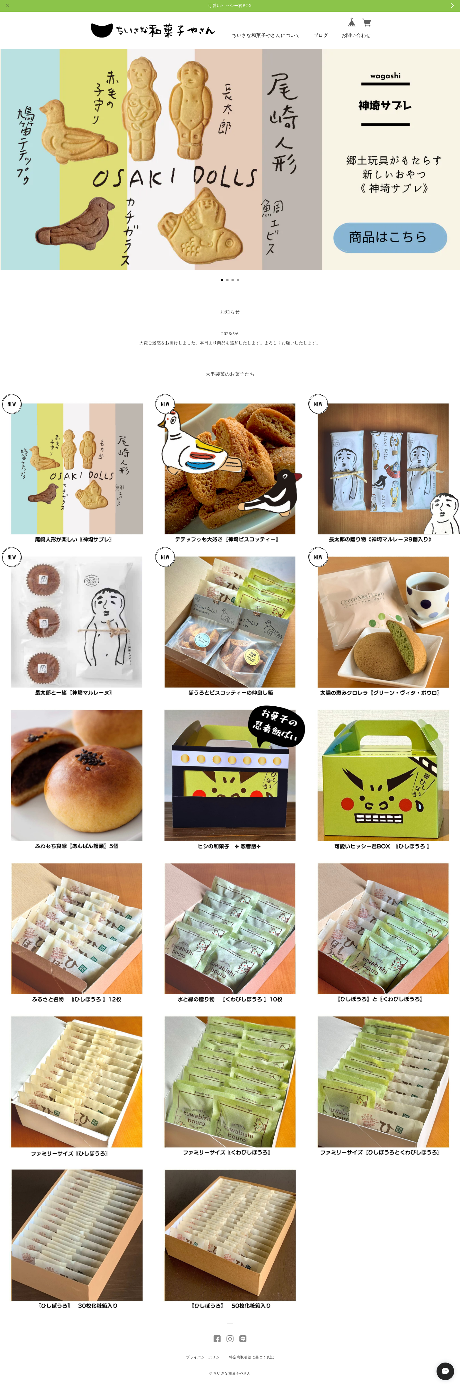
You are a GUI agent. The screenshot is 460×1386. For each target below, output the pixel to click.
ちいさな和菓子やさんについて (266, 35)
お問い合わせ (356, 35)
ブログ (321, 35)
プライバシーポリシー (204, 1357)
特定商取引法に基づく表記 (251, 1357)
